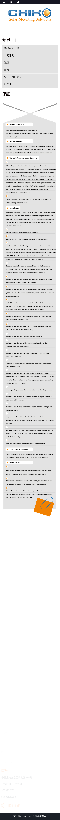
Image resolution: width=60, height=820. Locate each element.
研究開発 (9, 55)
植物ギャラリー (13, 48)
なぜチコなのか (13, 77)
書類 (6, 70)
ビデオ (8, 84)
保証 (6, 62)
